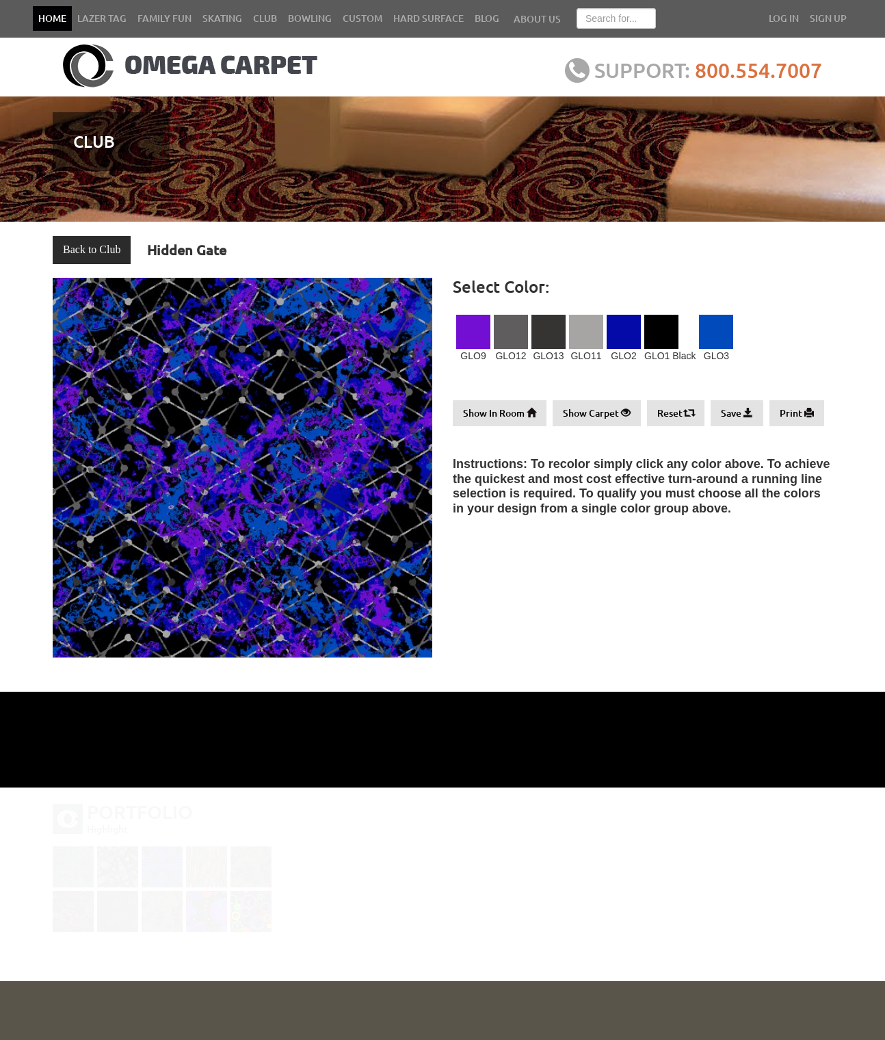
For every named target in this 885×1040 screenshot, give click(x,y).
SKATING (222, 18)
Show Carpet (597, 412)
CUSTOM (362, 18)
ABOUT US (537, 18)
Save (737, 412)
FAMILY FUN (164, 18)
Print (797, 412)
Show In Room (499, 412)
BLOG (487, 18)
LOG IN (784, 18)
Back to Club (91, 249)
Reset (675, 412)
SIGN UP (828, 18)
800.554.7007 (760, 70)
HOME (52, 18)
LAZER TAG (102, 18)
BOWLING (310, 18)
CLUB (265, 18)
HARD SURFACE (428, 18)
